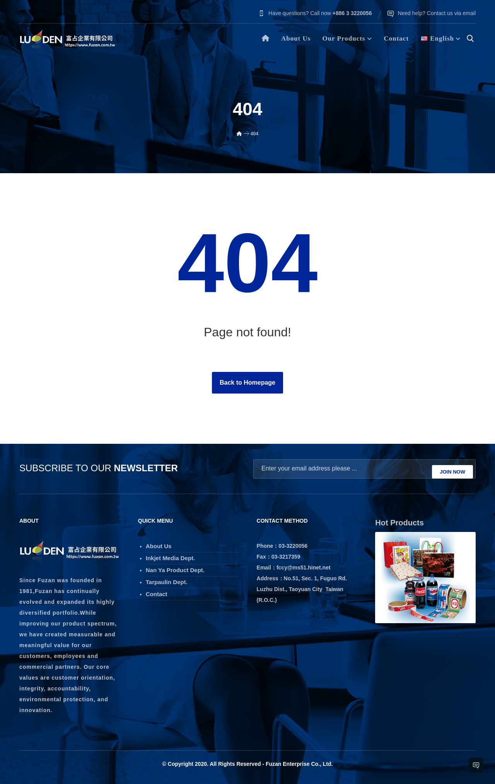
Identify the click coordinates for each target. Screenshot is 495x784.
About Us (159, 543)
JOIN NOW (452, 470)
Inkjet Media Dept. (170, 555)
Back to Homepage (247, 384)
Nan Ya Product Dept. (175, 567)
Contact (156, 591)
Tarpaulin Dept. (167, 579)
